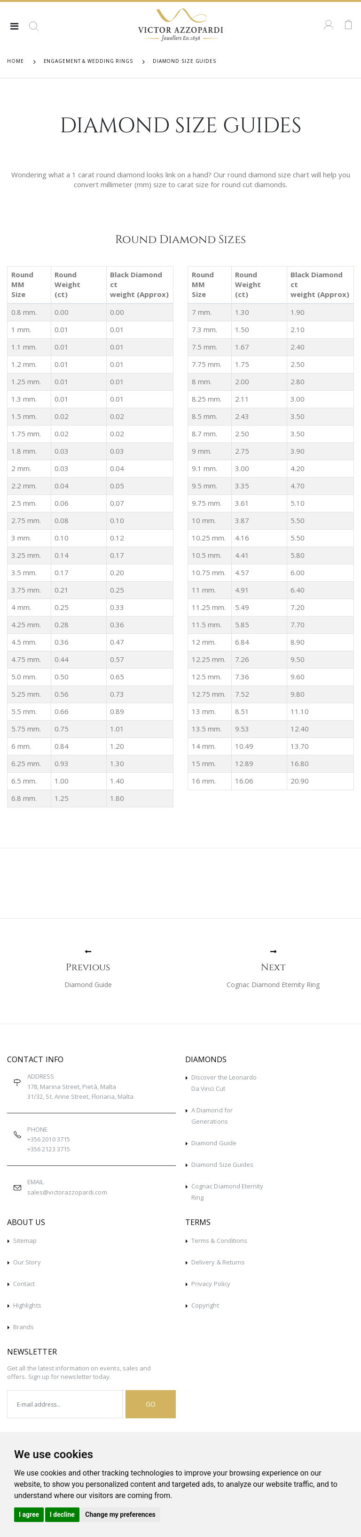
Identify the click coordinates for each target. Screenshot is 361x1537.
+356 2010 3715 (48, 1139)
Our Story (27, 1262)
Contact (24, 1283)
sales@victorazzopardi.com (67, 1192)
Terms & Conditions (219, 1240)
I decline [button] (62, 1514)
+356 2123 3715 (48, 1149)
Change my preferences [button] (120, 1514)
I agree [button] (29, 1514)
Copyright (205, 1305)
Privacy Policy (210, 1283)
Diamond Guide (213, 1143)
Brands (23, 1327)
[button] (33, 29)
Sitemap (25, 1240)
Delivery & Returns (218, 1262)
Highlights (27, 1305)
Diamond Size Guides (222, 1164)
